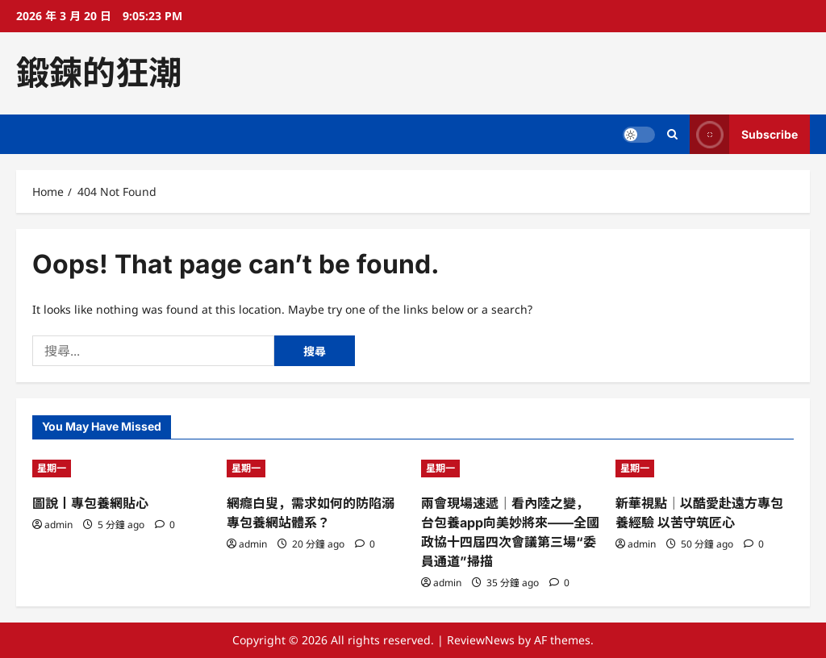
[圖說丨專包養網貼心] (121, 468)
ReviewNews (481, 640)
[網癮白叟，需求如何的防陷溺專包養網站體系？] (316, 468)
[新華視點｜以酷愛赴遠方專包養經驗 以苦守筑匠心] (704, 468)
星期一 (51, 468)
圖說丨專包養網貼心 (90, 503)
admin (58, 524)
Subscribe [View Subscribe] (744, 134)
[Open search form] (672, 134)
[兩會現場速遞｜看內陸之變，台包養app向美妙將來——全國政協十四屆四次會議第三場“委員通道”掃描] (510, 468)
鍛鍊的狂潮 (98, 72)
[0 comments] (165, 524)
